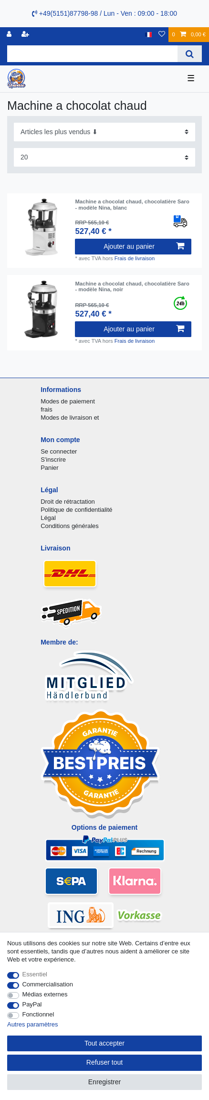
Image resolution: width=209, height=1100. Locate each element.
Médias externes (45, 994)
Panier (49, 467)
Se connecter (59, 451)
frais (46, 409)
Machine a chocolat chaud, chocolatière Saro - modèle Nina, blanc (132, 204)
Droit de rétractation (68, 501)
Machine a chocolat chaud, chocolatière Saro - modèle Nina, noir (132, 286)
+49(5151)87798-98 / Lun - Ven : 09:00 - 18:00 (104, 13)
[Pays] (149, 34)
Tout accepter (104, 1043)
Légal (48, 517)
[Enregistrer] (26, 34)
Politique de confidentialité (76, 509)
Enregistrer (104, 1082)
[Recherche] (190, 53)
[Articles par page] (104, 157)
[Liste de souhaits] (161, 34)
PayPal (32, 1004)
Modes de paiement (68, 401)
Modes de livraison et (70, 417)
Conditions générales (70, 525)
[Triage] (104, 132)
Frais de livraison (135, 258)
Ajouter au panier (144, 246)
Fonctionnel (38, 1014)
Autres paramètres (32, 1024)
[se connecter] (10, 34)
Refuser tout (104, 1062)
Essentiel (35, 974)
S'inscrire (53, 459)
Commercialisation (47, 984)
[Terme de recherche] (92, 53)
